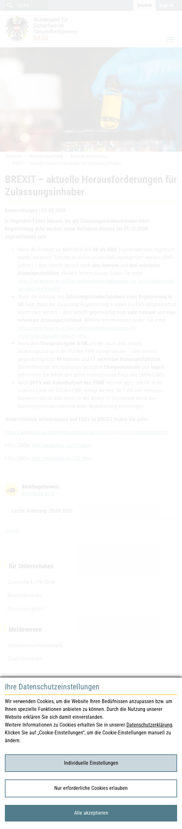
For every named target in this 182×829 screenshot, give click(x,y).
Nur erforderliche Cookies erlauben (91, 788)
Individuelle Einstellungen (91, 763)
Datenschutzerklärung (149, 725)
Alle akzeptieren (91, 813)
